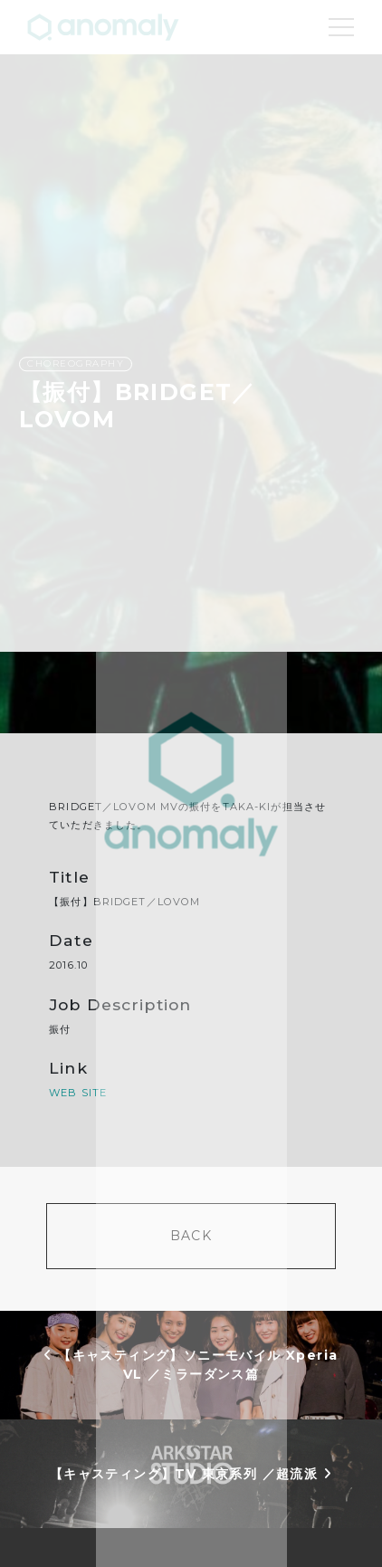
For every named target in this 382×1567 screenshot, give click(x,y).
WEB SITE (78, 1092)
